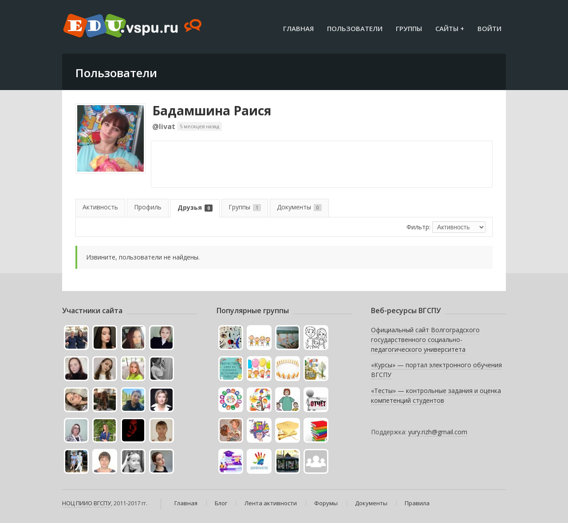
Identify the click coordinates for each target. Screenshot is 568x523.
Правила (417, 503)
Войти (489, 28)
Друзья (195, 207)
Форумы (326, 503)
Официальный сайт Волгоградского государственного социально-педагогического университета (425, 339)
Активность (100, 207)
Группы (409, 28)
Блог (221, 503)
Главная (298, 28)
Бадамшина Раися (211, 110)
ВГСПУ (102, 503)
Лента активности (271, 503)
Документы (299, 207)
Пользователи (355, 28)
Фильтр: (418, 227)
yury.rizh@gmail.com (437, 432)
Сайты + (449, 28)
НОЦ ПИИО (77, 503)
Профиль (148, 207)
